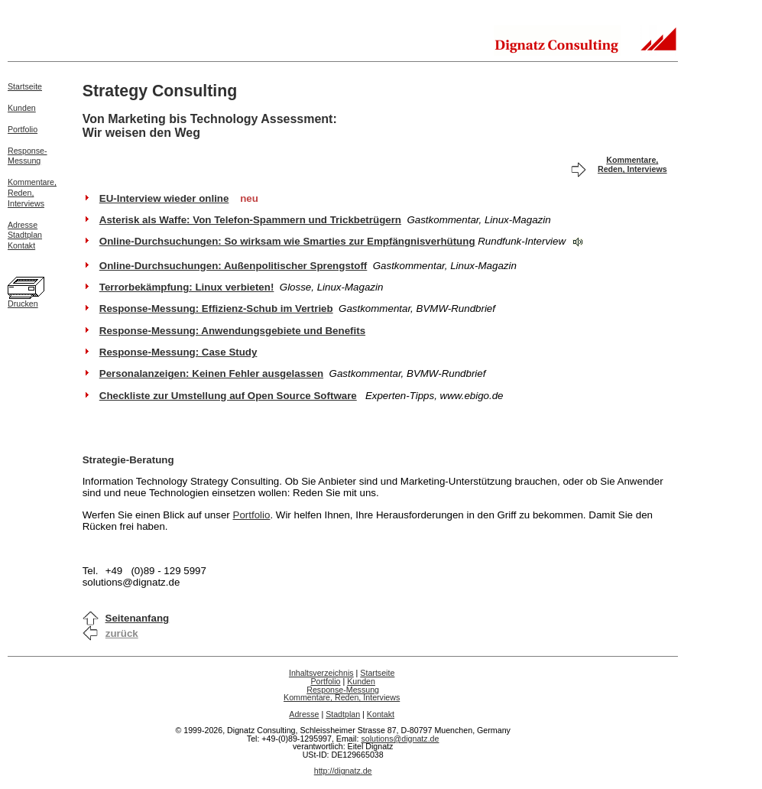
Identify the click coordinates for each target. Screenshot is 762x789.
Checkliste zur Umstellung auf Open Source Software (228, 395)
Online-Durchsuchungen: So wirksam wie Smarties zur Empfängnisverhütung (287, 241)
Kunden (22, 107)
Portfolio (22, 129)
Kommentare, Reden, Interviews (632, 164)
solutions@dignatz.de (400, 738)
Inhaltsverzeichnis (321, 672)
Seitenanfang (137, 618)
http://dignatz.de (343, 770)
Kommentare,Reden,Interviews (32, 192)
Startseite (25, 86)
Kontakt (21, 245)
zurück (121, 633)
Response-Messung (27, 156)
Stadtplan (25, 234)
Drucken (23, 303)
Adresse (22, 224)
